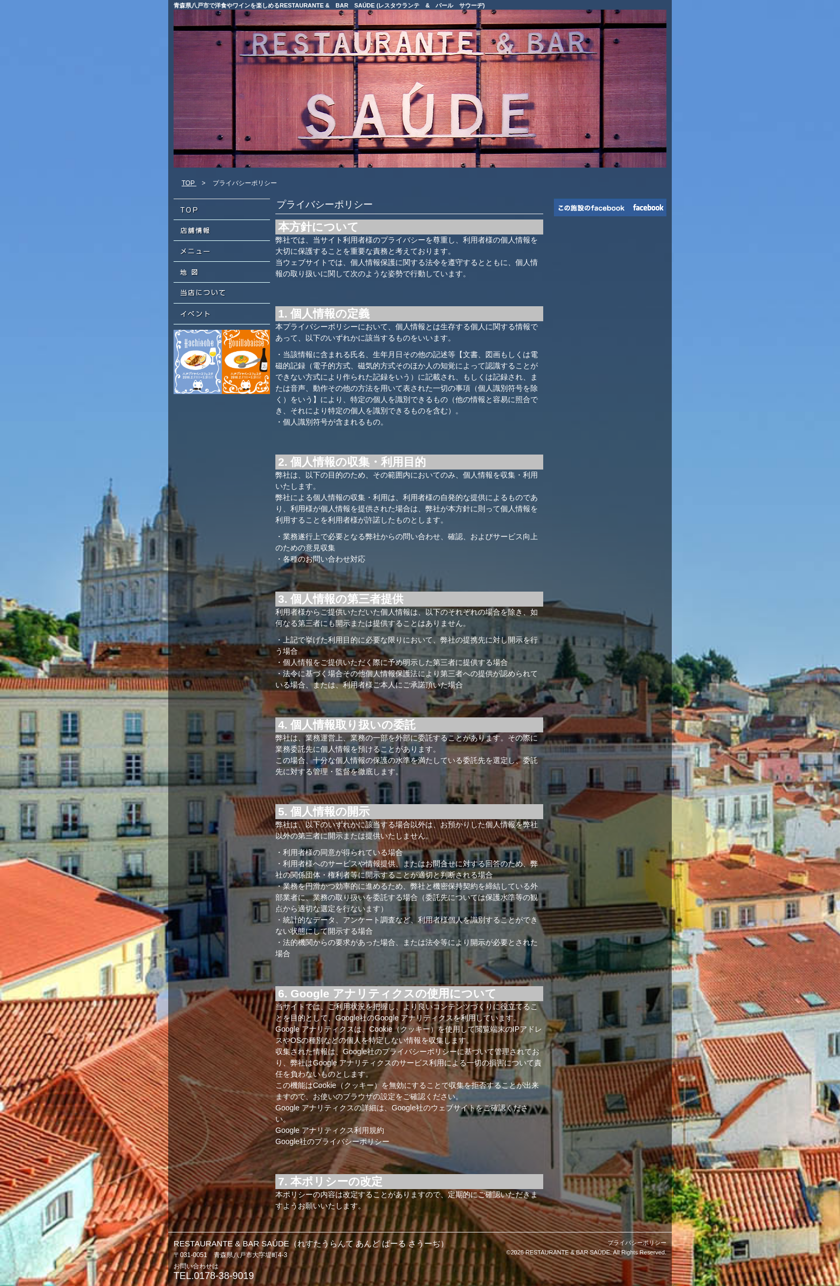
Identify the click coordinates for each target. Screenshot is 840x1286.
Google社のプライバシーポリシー (332, 1141)
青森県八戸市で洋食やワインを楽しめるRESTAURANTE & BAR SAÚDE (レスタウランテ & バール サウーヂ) (329, 5)
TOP (189, 183)
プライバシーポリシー (637, 1242)
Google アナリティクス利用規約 (329, 1130)
